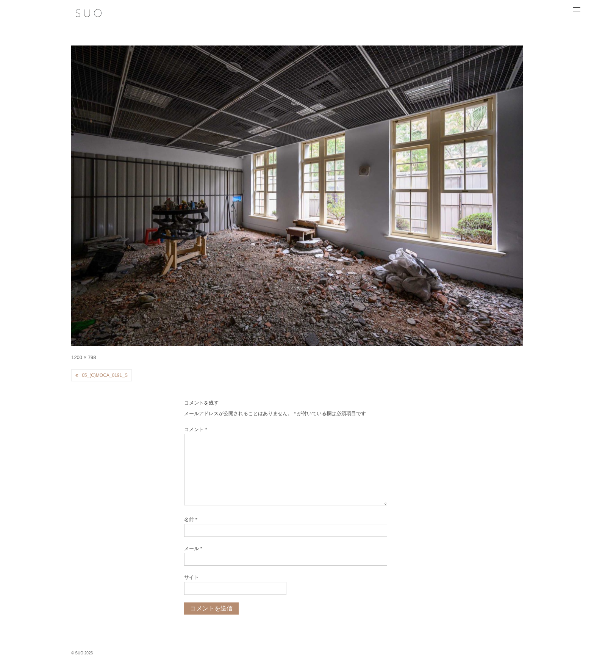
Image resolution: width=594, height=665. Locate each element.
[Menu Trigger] (576, 11)
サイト (191, 577)
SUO (79, 653)
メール (193, 548)
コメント (195, 429)
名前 (190, 519)
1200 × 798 (83, 357)
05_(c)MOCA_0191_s (105, 375)
